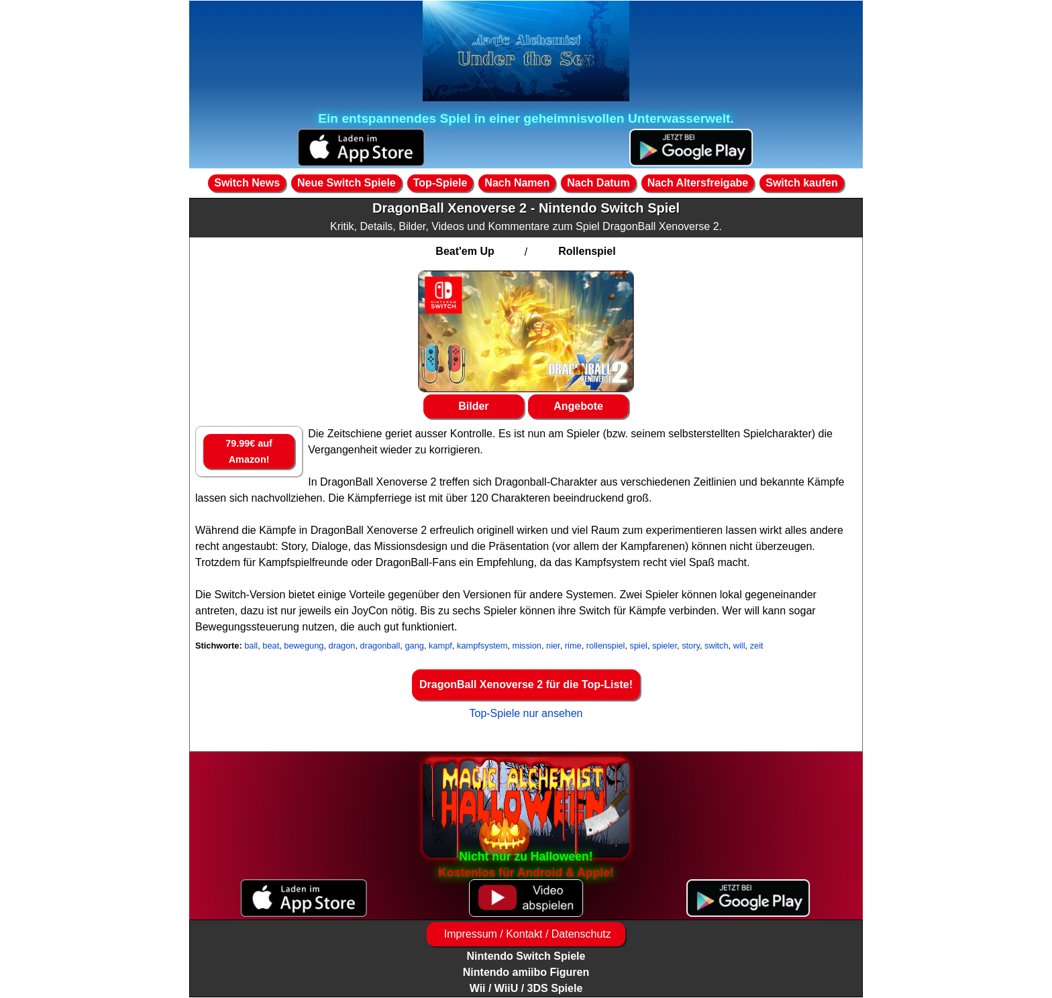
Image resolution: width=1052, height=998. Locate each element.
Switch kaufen (802, 182)
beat (270, 646)
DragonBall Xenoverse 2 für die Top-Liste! (526, 684)
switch (716, 646)
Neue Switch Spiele (346, 182)
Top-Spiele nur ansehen (525, 713)
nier (553, 646)
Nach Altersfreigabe (698, 182)
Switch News (247, 182)
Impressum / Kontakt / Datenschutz (526, 934)
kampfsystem (482, 646)
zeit (757, 646)
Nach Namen (516, 182)
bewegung (303, 646)
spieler (664, 646)
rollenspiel (605, 646)
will (739, 646)
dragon (342, 646)
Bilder (473, 406)
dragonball (380, 646)
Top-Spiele (440, 182)
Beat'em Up (464, 251)
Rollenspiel (586, 251)
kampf (440, 646)
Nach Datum (598, 182)
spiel (638, 646)
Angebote (578, 406)
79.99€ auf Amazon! (248, 451)
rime (573, 646)
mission (527, 646)
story (691, 646)
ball (251, 646)
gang (414, 646)
